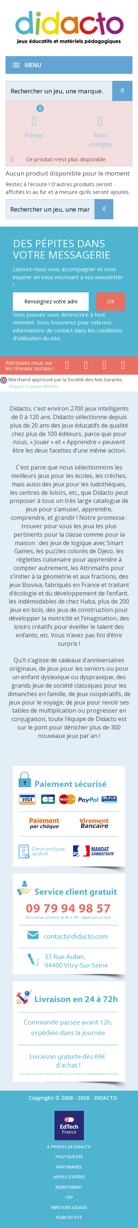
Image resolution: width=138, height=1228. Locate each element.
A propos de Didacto (69, 1146)
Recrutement (69, 1187)
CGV (69, 1197)
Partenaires (69, 1167)
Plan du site (69, 1217)
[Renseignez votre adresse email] (51, 301)
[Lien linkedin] (123, 367)
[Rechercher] (66, 91)
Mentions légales (69, 1207)
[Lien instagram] (104, 367)
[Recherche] (122, 91)
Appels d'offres (69, 1177)
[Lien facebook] (67, 367)
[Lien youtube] (86, 367)
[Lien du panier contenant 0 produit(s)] (34, 127)
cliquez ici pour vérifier (33, 386)
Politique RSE (69, 1156)
